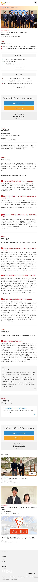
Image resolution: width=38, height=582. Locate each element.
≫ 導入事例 (4, 554)
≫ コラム (3, 561)
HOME (2, 7)
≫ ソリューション (5, 551)
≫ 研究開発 (4, 556)
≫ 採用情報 (4, 566)
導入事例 (7, 7)
